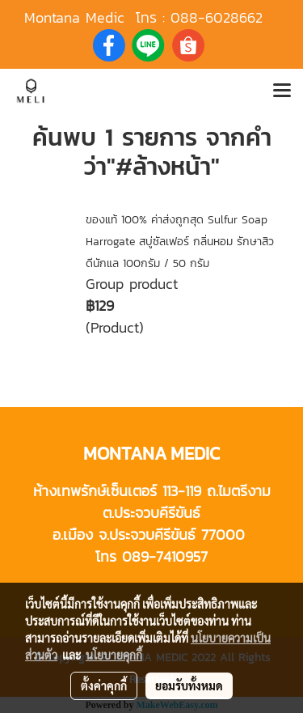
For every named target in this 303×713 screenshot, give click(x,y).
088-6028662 (216, 17)
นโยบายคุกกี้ (114, 654)
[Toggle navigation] (282, 91)
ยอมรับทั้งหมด (189, 685)
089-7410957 (165, 556)
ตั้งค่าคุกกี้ (104, 685)
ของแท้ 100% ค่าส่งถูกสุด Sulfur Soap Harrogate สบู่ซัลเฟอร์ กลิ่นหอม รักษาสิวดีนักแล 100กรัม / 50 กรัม (180, 241)
